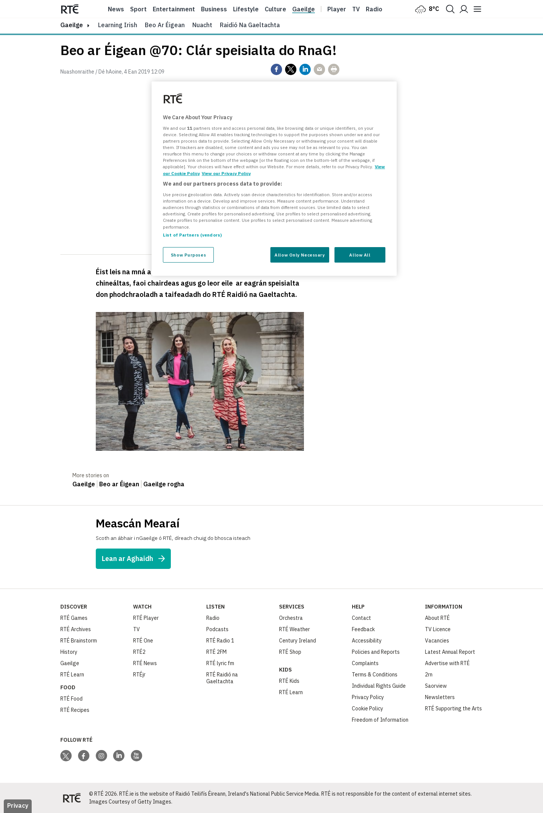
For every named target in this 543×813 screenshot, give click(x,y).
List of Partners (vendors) (192, 235)
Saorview (436, 685)
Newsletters (440, 697)
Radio (374, 9)
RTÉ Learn (72, 674)
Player (336, 9)
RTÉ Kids (289, 681)
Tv (356, 9)
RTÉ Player (146, 618)
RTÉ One (143, 640)
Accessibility (367, 640)
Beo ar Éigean (165, 25)
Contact (361, 618)
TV (136, 629)
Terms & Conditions (374, 674)
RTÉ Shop (290, 652)
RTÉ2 (139, 652)
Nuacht (202, 25)
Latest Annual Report (450, 652)
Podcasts (217, 629)
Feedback (363, 629)
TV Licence (438, 629)
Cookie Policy (367, 708)
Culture (275, 9)
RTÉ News (145, 663)
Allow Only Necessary (300, 255)
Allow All (359, 255)
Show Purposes (188, 255)
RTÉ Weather (294, 629)
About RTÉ (437, 618)
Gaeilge (303, 9)
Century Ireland (297, 640)
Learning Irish (117, 25)
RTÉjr (139, 674)
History (68, 652)
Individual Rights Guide (379, 685)
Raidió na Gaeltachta (250, 25)
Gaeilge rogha (163, 484)
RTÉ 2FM (216, 652)
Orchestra (291, 618)
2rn (429, 674)
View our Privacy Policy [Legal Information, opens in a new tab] (226, 173)
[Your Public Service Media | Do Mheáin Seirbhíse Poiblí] (71, 798)
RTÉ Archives (75, 629)
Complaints (365, 663)
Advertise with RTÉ (447, 663)
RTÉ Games (73, 618)
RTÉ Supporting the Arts (453, 708)
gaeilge (71, 25)
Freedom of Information (380, 719)
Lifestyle (246, 9)
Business (214, 9)
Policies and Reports (376, 652)
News (116, 9)
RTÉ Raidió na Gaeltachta (222, 678)
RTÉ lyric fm (220, 663)
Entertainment (174, 9)
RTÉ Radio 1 (220, 640)
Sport (138, 9)
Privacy (17, 805)
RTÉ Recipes (74, 710)
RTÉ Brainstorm (78, 640)
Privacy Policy (368, 697)
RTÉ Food (71, 698)
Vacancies (437, 640)
